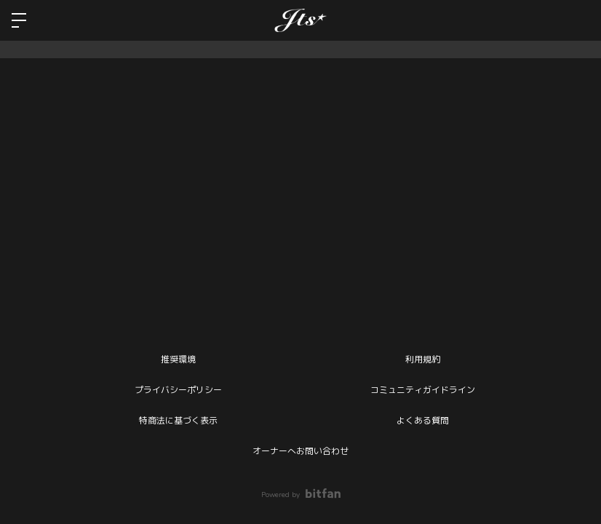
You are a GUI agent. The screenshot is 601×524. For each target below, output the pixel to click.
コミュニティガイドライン (422, 390)
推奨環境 (178, 359)
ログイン (577, 20)
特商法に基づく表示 (178, 420)
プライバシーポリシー (178, 390)
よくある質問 (423, 420)
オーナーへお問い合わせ (300, 451)
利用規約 (422, 359)
